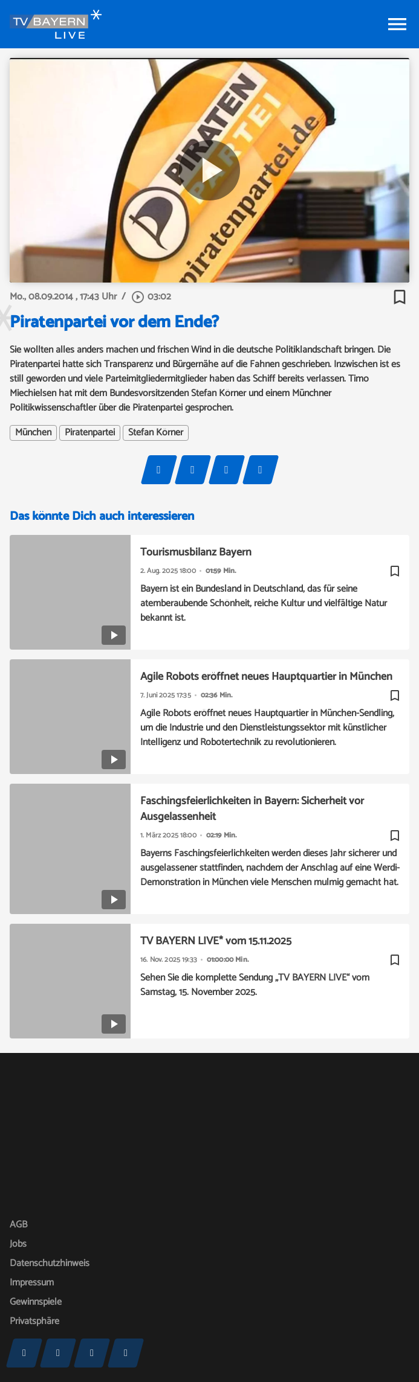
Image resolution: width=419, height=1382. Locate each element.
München (33, 433)
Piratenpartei (90, 433)
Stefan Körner (155, 433)
